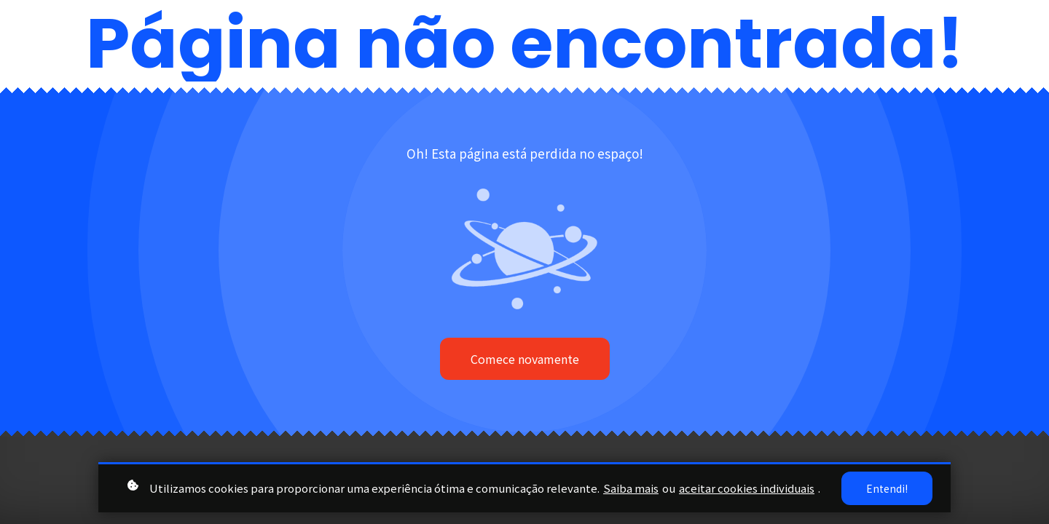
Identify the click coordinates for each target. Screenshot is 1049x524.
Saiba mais (631, 488)
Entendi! (887, 488)
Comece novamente (525, 359)
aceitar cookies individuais (746, 488)
